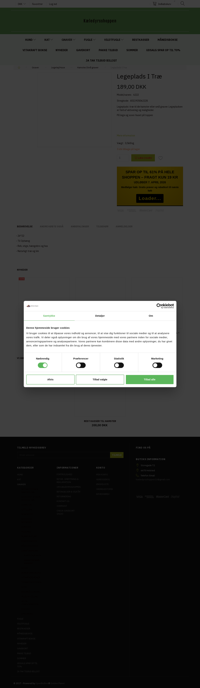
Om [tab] (151, 315)
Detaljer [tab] (100, 315)
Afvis (50, 379)
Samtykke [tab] (49, 315)
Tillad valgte (100, 379)
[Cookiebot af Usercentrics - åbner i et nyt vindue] (159, 305)
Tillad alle (149, 379)
